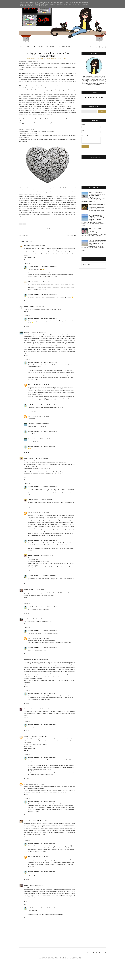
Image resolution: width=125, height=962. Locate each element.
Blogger (80, 957)
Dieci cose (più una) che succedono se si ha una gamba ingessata (96, 230)
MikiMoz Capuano (28, 458)
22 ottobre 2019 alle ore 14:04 (49, 575)
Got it (103, 4)
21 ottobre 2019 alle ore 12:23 (49, 405)
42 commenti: (62, 58)
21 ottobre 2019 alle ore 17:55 (35, 618)
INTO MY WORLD (51, 46)
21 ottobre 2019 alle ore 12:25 (49, 606)
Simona (26, 306)
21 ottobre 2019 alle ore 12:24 (49, 486)
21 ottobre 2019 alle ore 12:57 (46, 499)
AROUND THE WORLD (65, 46)
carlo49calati (27, 736)
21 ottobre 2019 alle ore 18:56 (49, 630)
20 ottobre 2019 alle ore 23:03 (49, 318)
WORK (40, 46)
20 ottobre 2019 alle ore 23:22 (42, 281)
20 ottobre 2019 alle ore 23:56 (38, 332)
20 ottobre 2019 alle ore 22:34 (37, 245)
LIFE (34, 46)
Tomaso (26, 589)
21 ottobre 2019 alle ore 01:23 (42, 458)
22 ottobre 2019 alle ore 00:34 (46, 555)
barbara (30, 384)
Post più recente (23, 235)
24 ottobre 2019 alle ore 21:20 (35, 885)
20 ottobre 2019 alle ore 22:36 (49, 266)
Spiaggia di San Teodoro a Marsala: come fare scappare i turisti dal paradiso (96, 194)
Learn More (96, 4)
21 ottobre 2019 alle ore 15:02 (42, 423)
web (24, 224)
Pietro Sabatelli (28, 709)
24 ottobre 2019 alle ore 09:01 (41, 856)
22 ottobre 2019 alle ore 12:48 (41, 709)
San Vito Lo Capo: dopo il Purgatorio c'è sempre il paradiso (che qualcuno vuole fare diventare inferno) (96, 217)
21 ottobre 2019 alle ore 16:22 (49, 446)
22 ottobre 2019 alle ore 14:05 (49, 693)
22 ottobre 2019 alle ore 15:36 (36, 784)
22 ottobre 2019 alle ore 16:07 (49, 801)
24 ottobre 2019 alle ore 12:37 (49, 871)
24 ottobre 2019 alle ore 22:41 (49, 908)
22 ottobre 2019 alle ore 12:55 (49, 647)
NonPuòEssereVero (33, 266)
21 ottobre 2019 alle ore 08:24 (36, 589)
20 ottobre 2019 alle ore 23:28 (49, 294)
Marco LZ (26, 245)
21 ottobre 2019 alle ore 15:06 (49, 431)
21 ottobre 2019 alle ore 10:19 (41, 384)
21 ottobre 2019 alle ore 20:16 (40, 659)
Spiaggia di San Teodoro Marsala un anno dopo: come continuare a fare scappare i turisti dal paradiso (97, 242)
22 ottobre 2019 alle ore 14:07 (49, 757)
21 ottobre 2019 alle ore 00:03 (49, 362)
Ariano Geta (27, 820)
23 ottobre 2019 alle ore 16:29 (39, 820)
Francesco (26, 332)
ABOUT (27, 46)
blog (20, 224)
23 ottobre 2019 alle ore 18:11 (49, 843)
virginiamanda (27, 659)
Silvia (25, 885)
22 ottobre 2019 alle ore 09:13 (41, 638)
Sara (25, 618)
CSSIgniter (50, 958)
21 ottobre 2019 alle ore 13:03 (41, 512)
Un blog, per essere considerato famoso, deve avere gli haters (47, 54)
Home (20, 46)
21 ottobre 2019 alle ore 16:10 (42, 438)
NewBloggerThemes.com (77, 958)
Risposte (27, 263)
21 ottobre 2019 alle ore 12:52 (41, 416)
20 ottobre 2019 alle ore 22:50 (36, 306)
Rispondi (26, 260)
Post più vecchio (71, 235)
